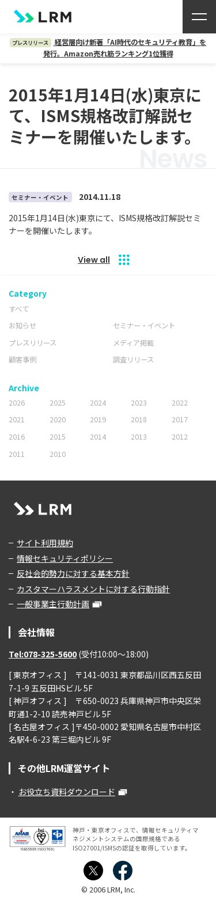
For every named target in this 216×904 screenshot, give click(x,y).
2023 (139, 403)
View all (94, 260)
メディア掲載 (133, 343)
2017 (180, 419)
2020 (58, 419)
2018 (139, 419)
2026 (17, 403)
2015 (58, 437)
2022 (180, 403)
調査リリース (133, 359)
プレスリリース (32, 343)
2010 (58, 454)
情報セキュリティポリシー (65, 558)
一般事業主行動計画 (53, 604)
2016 (17, 437)
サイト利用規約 (45, 543)
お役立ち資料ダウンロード (66, 791)
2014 (98, 437)
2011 (17, 454)
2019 (98, 419)
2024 (98, 403)
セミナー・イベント (144, 325)
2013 (139, 437)
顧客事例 (22, 359)
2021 (17, 419)
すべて (19, 309)
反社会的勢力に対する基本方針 (73, 573)
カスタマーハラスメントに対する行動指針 (93, 589)
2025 (58, 403)
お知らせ (22, 325)
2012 (180, 437)
